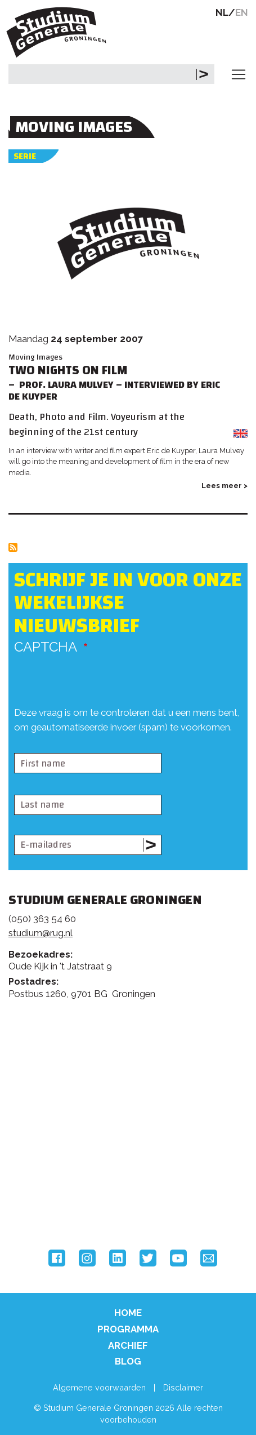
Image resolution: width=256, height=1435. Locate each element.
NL (221, 12)
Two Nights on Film (68, 370)
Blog (128, 1361)
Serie (25, 156)
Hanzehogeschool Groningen (50, 1203)
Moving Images (35, 357)
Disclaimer (183, 1387)
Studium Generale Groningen (59, 32)
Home (128, 1312)
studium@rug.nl (40, 932)
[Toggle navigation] (239, 74)
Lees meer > (224, 485)
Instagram (87, 1258)
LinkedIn (117, 1258)
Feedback (133, 1058)
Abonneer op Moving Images (12, 547)
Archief (128, 1345)
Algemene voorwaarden (99, 1387)
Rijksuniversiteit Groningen (50, 1156)
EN (241, 12)
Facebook (56, 1258)
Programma (128, 1329)
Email (208, 1258)
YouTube (178, 1258)
